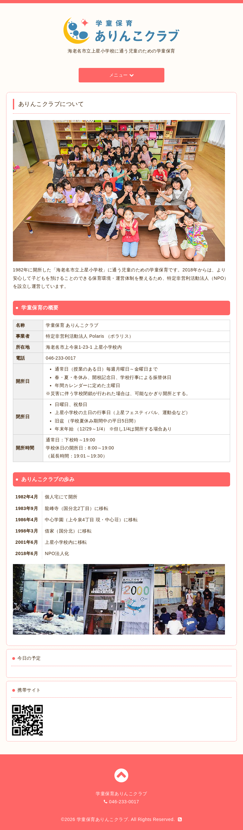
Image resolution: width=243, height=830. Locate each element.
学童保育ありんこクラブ (102, 819)
